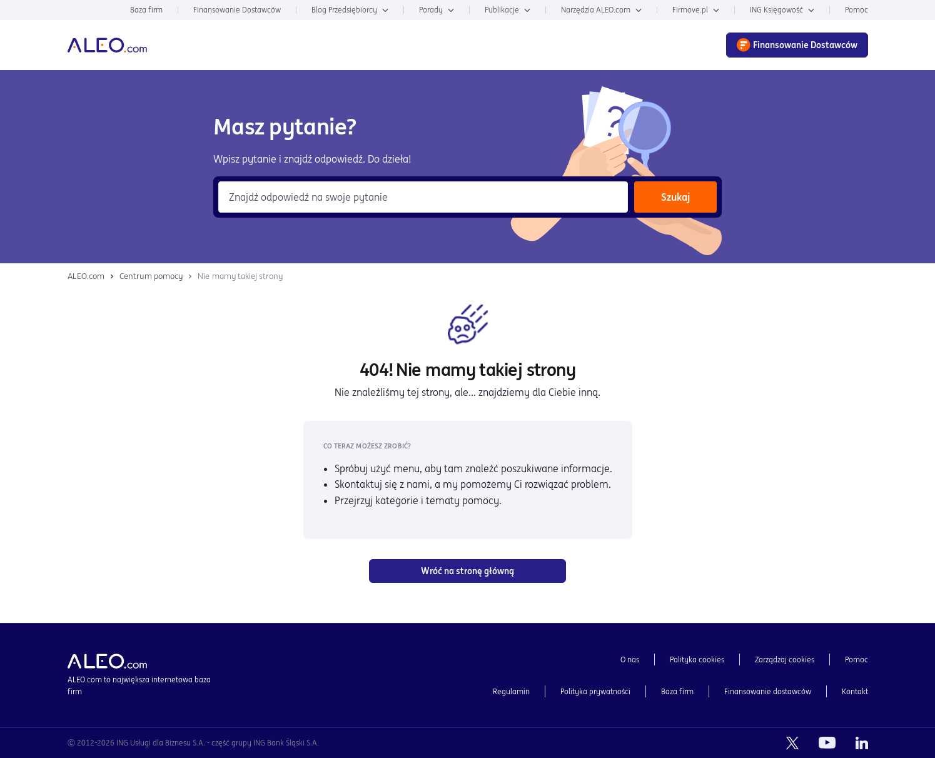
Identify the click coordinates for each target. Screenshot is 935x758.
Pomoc (856, 9)
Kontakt (855, 691)
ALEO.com (86, 276)
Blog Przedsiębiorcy (349, 9)
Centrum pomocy (151, 276)
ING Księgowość (782, 9)
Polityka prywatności (595, 691)
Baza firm (146, 9)
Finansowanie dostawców (767, 691)
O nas (629, 659)
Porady (436, 9)
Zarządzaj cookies (784, 659)
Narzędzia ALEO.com (601, 9)
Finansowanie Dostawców (237, 9)
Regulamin (511, 691)
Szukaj (675, 197)
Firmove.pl (695, 9)
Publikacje (507, 9)
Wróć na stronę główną (467, 571)
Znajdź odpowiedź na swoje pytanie (308, 197)
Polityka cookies (697, 659)
